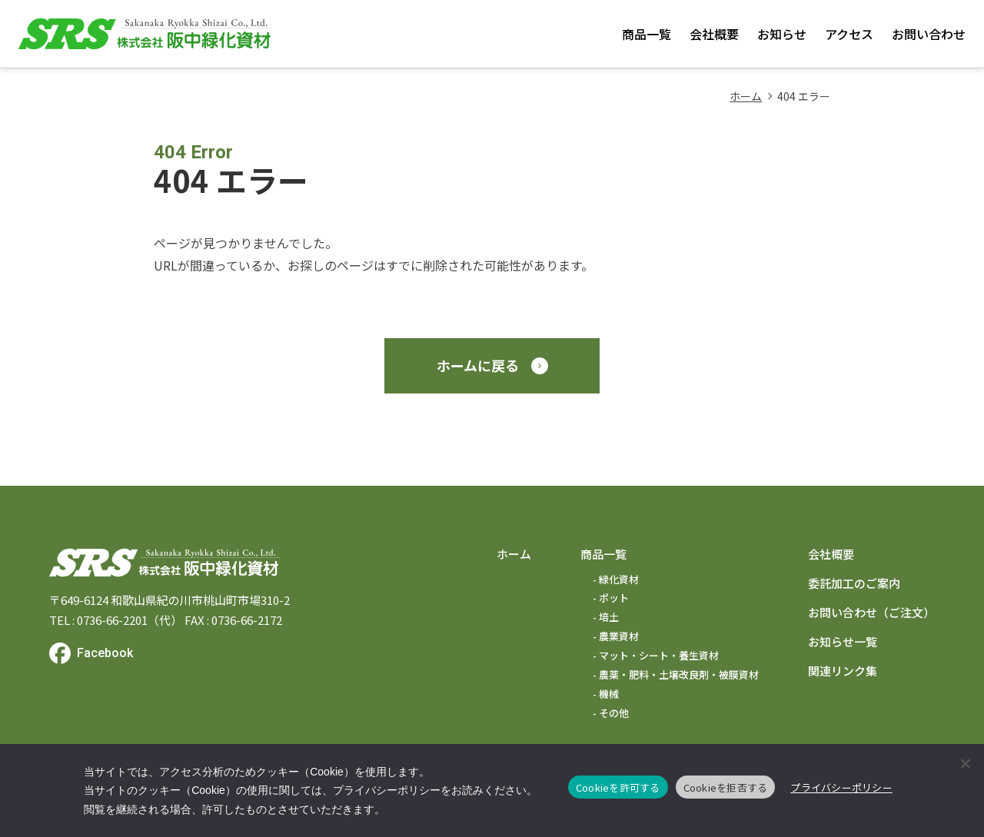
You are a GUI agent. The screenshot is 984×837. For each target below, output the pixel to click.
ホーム (746, 96)
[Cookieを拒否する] (964, 763)
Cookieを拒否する (725, 787)
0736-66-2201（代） (129, 620)
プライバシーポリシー (841, 787)
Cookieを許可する (618, 787)
